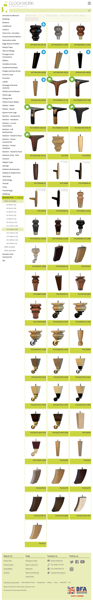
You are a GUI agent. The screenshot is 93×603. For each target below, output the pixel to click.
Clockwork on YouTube (82, 563)
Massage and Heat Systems (9, 87)
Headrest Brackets (10, 68)
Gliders (5, 61)
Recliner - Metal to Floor (12, 136)
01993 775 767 (59, 566)
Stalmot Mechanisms (11, 170)
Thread (5, 184)
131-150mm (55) (12, 230)
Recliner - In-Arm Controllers (9, 125)
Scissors (5, 160)
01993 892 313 (59, 570)
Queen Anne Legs (9, 113)
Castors (5, 30)
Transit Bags (7, 191)
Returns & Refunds (32, 574)
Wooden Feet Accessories (7, 256)
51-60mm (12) (11, 213)
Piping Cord (7, 99)
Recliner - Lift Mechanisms (7, 131)
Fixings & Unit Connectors (8, 56)
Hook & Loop (7, 75)
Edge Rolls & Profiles (10, 45)
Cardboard (6, 27)
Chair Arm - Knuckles (10, 34)
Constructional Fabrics (11, 38)
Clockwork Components (11, 584)
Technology (7, 181)
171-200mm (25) (12, 237)
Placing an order (31, 562)
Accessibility (8, 570)
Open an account (32, 566)
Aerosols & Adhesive (10, 16)
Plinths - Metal (8, 106)
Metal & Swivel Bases (11, 92)
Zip (3, 261)
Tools (4, 188)
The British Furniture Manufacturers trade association (77, 592)
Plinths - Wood (8, 110)
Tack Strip (6, 177)
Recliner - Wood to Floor (12, 152)
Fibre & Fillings (8, 52)
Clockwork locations (58, 574)
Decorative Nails (9, 41)
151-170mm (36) (12, 234)
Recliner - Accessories (11, 117)
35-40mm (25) (11, 206)
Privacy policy (9, 566)
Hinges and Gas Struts (11, 72)
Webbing (6, 195)
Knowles (6, 79)
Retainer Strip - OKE (10, 156)
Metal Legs (6, 96)
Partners (7, 574)
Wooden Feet (7, 198)
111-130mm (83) (12, 227)
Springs (5, 167)
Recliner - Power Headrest (9, 148)
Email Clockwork (57, 562)
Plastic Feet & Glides (10, 103)
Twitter (71, 563)
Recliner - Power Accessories (9, 141)
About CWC (8, 562)
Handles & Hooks (9, 65)
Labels (5, 82)
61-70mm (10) (11, 216)
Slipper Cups (7, 163)
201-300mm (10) (12, 241)
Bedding (5, 20)
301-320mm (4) (11, 244)
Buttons (5, 23)
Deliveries (29, 570)
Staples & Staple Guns (11, 174)
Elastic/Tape (7, 48)
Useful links (30, 578)
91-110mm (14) (11, 223)
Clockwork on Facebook (77, 563)
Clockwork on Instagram (71, 570)
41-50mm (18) (11, 209)
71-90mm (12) (11, 220)
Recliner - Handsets (10, 120)
